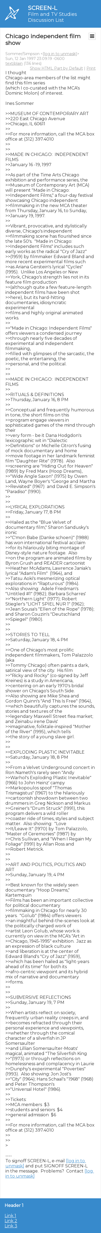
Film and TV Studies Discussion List (52, 17)
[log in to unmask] (60, 53)
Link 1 (10, 1215)
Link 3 (11, 1225)
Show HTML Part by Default (56, 68)
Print (91, 68)
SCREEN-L (42, 8)
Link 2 (11, 1220)
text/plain (14, 63)
